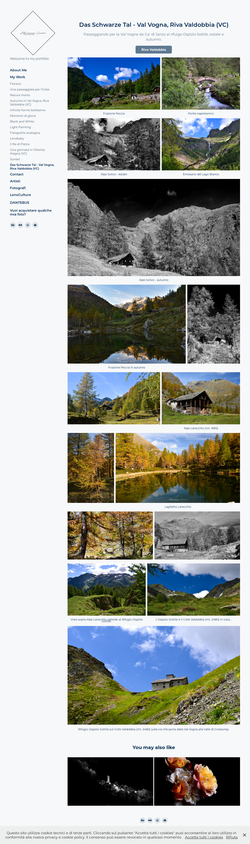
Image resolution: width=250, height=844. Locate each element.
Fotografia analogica (25, 133)
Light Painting (20, 127)
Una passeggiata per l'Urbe (29, 89)
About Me (18, 70)
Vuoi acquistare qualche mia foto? (31, 212)
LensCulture (20, 194)
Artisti (15, 181)
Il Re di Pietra (19, 144)
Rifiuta (232, 837)
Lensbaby (17, 138)
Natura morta (20, 95)
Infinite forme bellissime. (28, 110)
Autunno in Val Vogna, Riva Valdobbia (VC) (29, 102)
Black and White (22, 121)
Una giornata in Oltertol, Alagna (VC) (27, 151)
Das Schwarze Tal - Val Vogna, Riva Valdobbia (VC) (32, 166)
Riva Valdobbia (153, 49)
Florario (15, 84)
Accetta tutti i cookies (204, 837)
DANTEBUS (19, 202)
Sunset (15, 159)
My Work (17, 77)
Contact (16, 174)
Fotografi (18, 188)
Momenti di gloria (23, 116)
